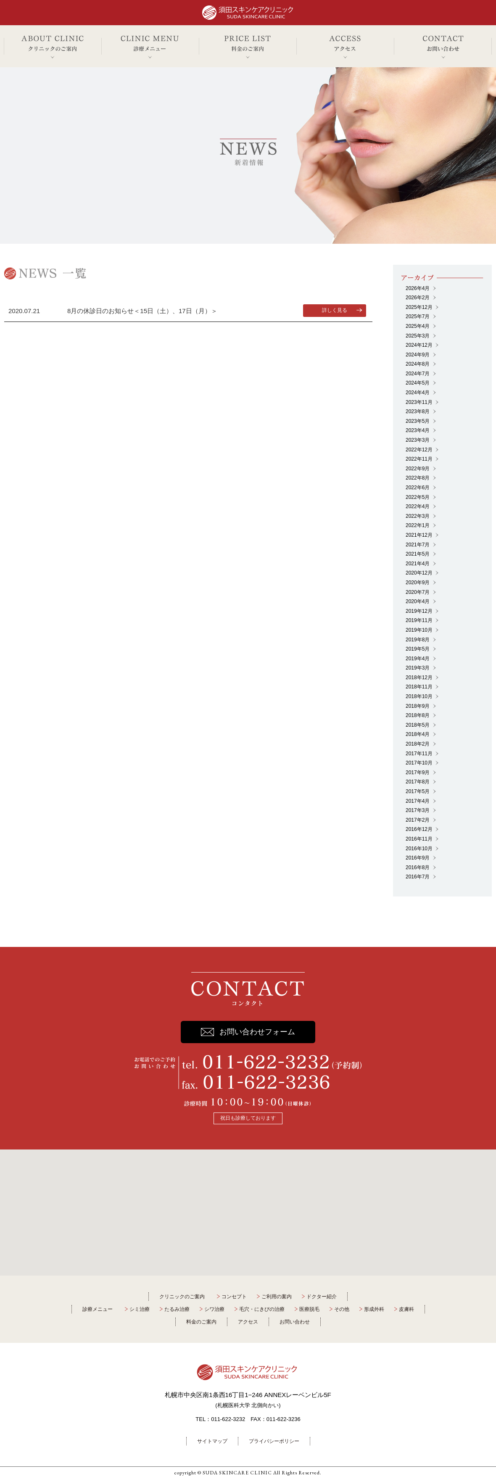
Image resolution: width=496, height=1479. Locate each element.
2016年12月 (419, 829)
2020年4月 (418, 601)
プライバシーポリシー (274, 1441)
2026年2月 (418, 298)
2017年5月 (418, 791)
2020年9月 (418, 582)
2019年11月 (419, 620)
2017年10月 (419, 763)
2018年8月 (418, 715)
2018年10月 (419, 696)
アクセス (248, 1322)
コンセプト (234, 1297)
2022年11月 (419, 459)
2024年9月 (418, 355)
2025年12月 (419, 307)
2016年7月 (418, 877)
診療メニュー (97, 1309)
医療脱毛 (309, 1309)
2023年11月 (419, 402)
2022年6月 (418, 487)
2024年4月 (418, 392)
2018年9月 (418, 706)
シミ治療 (139, 1309)
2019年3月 (418, 668)
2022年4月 (418, 506)
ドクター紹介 (321, 1297)
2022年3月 (418, 516)
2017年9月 (418, 772)
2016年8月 (418, 867)
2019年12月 (419, 611)
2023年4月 (418, 430)
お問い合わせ (295, 1322)
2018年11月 (419, 687)
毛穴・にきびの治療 (262, 1309)
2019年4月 (418, 659)
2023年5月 (418, 421)
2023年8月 (418, 411)
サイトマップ (212, 1441)
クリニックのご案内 (182, 1297)
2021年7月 (418, 545)
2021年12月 (419, 535)
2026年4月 (418, 288)
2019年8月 (418, 640)
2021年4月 (418, 564)
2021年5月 (418, 554)
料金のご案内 (201, 1322)
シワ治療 (214, 1309)
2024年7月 (418, 374)
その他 (341, 1309)
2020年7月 (418, 592)
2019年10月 (419, 630)
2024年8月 (418, 364)
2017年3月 (418, 810)
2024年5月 (418, 383)
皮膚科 (406, 1309)
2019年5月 (418, 649)
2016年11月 (419, 839)
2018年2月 (418, 744)
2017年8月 (418, 782)
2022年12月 (419, 450)
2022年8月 (418, 478)
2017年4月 (418, 801)
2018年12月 (419, 677)
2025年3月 (418, 336)
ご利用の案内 (276, 1297)
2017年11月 (419, 754)
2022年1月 (418, 525)
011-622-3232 (228, 1419)
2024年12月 (419, 345)
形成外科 (374, 1309)
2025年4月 (418, 326)
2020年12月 (419, 573)
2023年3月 (418, 440)
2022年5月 (418, 497)
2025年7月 (418, 316)
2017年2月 (418, 820)
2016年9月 (418, 858)
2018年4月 (418, 734)
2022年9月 (418, 469)
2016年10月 (419, 849)
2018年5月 (418, 725)
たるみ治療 (177, 1309)
